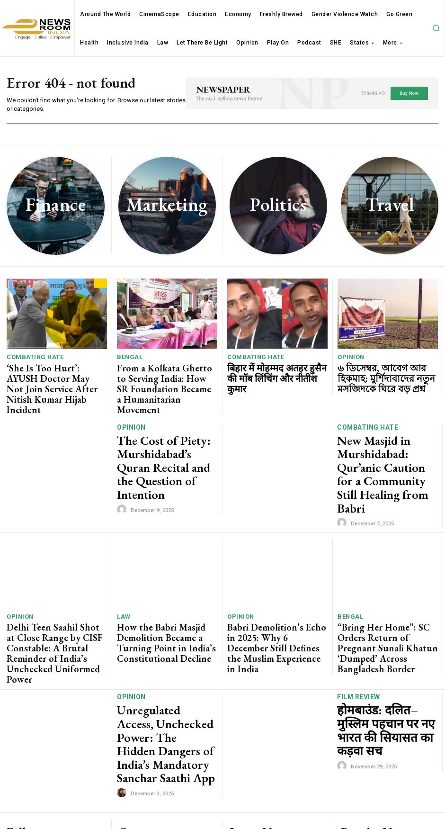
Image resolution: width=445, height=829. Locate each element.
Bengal (127, 357)
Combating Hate (31, 357)
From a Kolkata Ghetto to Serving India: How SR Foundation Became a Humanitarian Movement (165, 377)
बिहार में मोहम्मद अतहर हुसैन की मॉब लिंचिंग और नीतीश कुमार (270, 370)
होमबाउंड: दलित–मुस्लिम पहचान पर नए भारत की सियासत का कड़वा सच (387, 641)
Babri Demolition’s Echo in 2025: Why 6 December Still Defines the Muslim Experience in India (275, 578)
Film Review (357, 622)
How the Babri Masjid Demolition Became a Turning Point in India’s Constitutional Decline (165, 578)
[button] (436, 28)
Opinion (349, 357)
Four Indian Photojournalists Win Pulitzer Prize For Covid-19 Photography (386, 738)
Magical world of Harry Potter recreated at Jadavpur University (383, 763)
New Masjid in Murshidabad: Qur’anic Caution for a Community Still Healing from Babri (387, 435)
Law (123, 563)
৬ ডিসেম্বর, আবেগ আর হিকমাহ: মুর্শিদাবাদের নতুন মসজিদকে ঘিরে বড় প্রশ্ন (386, 373)
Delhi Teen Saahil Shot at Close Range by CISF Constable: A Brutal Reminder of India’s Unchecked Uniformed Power (52, 582)
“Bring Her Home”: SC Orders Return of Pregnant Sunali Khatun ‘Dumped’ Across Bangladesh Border (387, 582)
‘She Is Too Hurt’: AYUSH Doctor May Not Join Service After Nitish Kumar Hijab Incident (55, 373)
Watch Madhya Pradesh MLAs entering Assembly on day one (380, 785)
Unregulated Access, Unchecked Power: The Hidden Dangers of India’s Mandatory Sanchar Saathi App (161, 641)
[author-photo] (123, 462)
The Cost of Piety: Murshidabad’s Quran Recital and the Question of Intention (165, 435)
